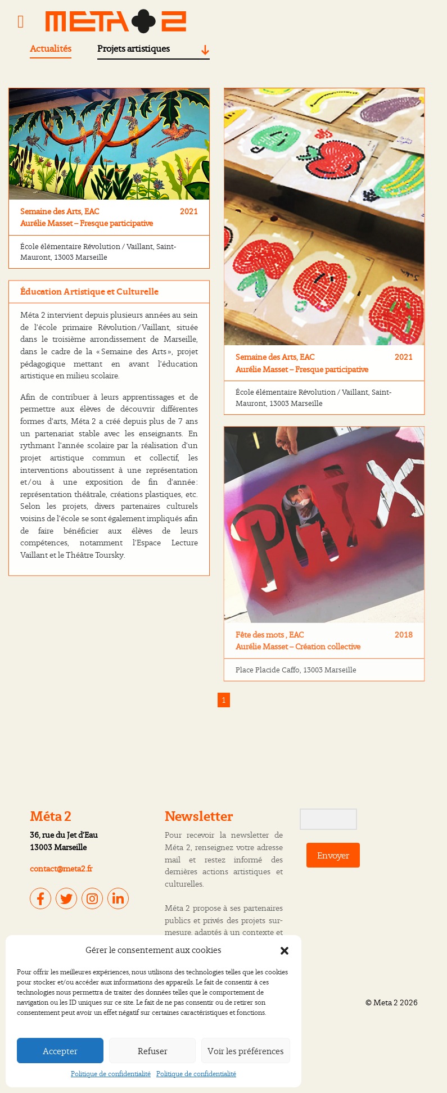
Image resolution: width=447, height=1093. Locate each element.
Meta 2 (385, 1002)
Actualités (50, 48)
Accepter (60, 1050)
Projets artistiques (133, 48)
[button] (284, 949)
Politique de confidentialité (111, 1073)
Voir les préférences (245, 1050)
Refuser (153, 1050)
